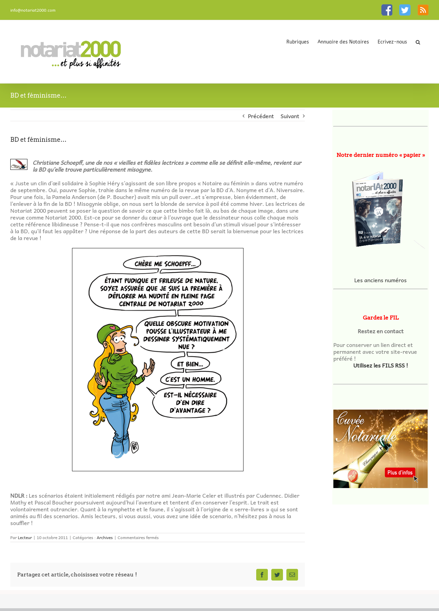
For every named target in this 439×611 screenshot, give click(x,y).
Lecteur (25, 537)
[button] (418, 42)
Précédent (261, 115)
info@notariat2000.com (33, 10)
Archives (105, 537)
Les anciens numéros (380, 279)
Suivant (290, 115)
